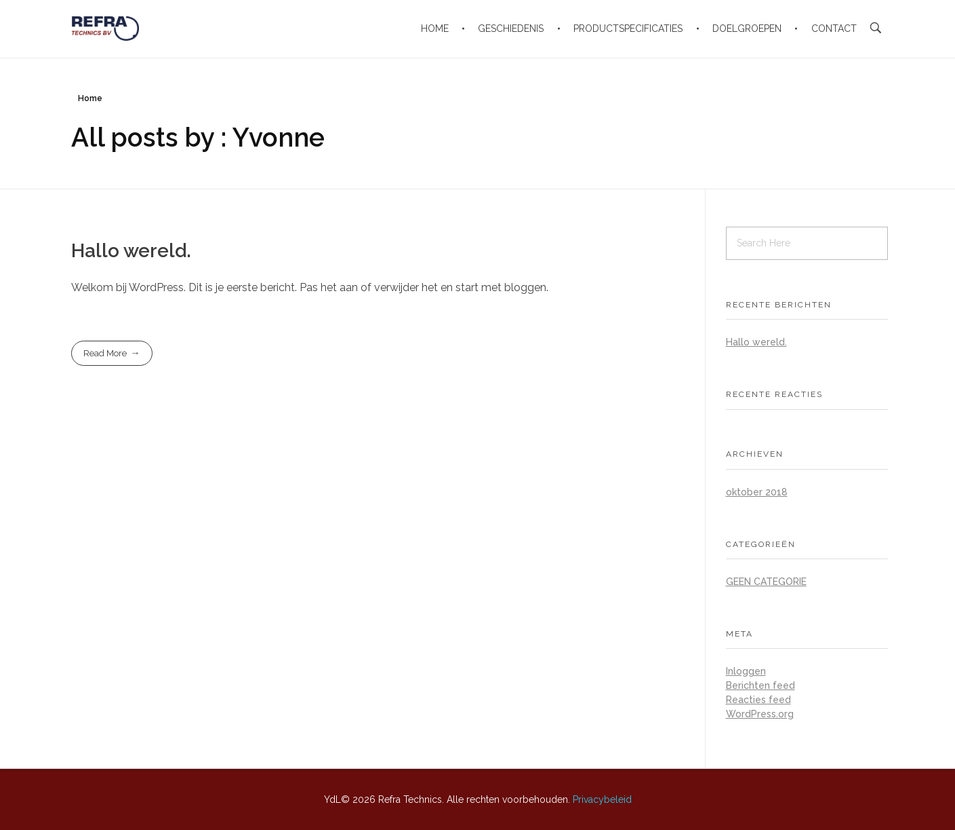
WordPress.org (760, 714)
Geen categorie (766, 581)
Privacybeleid (602, 799)
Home (90, 98)
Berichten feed (760, 685)
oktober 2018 (757, 492)
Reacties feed (758, 699)
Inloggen (746, 671)
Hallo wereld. (131, 251)
